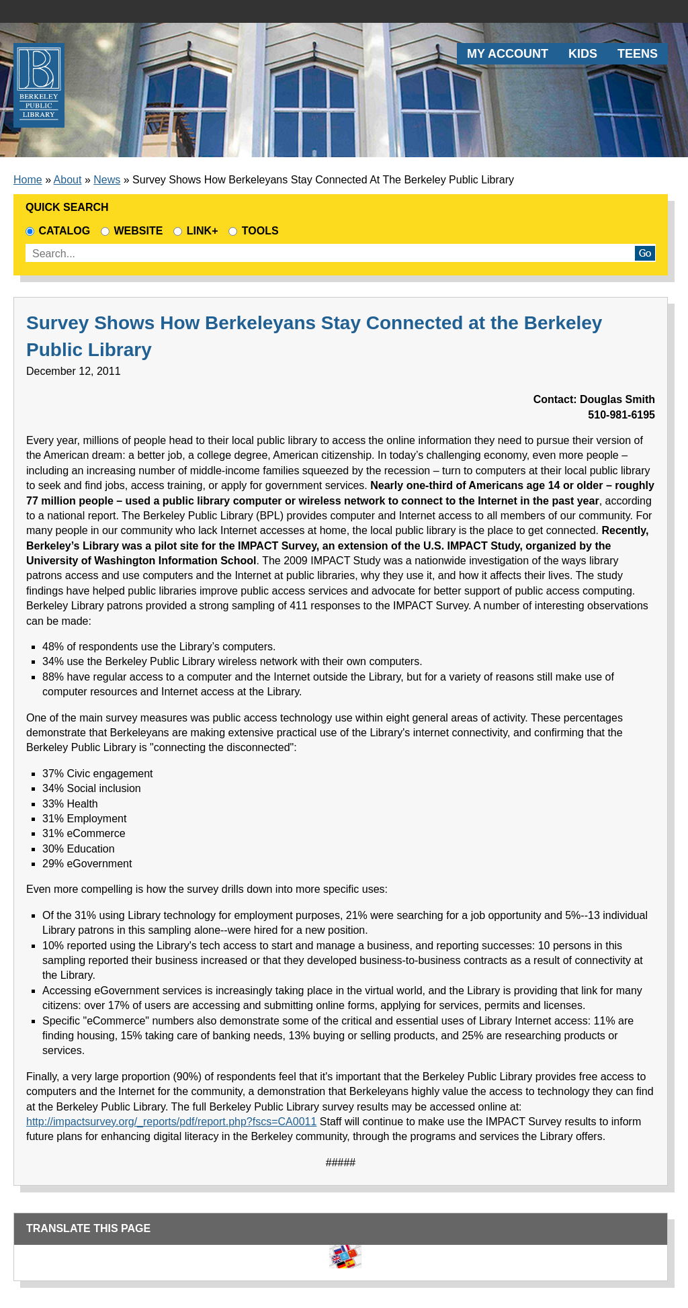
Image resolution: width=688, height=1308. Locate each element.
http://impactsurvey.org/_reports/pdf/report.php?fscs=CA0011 (171, 1121)
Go (645, 253)
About (68, 179)
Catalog (58, 230)
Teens (637, 53)
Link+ (195, 230)
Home (27, 179)
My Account (507, 53)
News (106, 179)
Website (132, 230)
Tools (256, 230)
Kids (582, 53)
